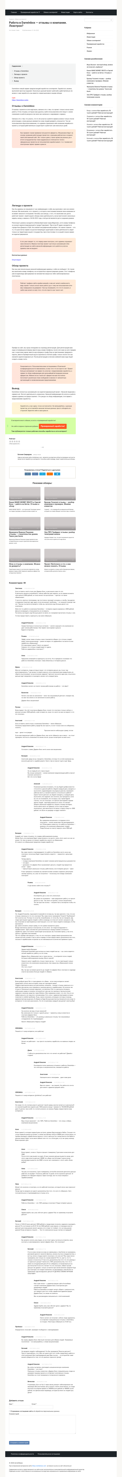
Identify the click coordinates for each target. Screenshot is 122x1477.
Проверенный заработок (95, 44)
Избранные (91, 33)
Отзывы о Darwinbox (21, 71)
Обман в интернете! (50, 12)
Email (34, 1404)
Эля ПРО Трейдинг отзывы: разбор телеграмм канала (59, 533)
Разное (89, 47)
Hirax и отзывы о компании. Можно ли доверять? (24, 565)
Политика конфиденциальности (22, 1454)
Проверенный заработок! (53, 426)
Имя (11, 1404)
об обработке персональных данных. (34, 1411)
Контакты (89, 12)
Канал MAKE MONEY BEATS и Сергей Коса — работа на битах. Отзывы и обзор (25, 504)
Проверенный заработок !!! (30, 12)
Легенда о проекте (20, 74)
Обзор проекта (19, 78)
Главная (14, 12)
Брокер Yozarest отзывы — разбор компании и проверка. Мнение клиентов (59, 504)
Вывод (16, 81)
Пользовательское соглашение (49, 1454)
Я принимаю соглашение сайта (22, 1411)
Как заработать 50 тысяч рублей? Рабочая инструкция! (99, 119)
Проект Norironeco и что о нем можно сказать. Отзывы (57, 565)
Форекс (89, 51)
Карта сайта (77, 12)
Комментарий (14, 1414)
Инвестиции (65, 12)
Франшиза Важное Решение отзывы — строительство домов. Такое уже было (23, 534)
